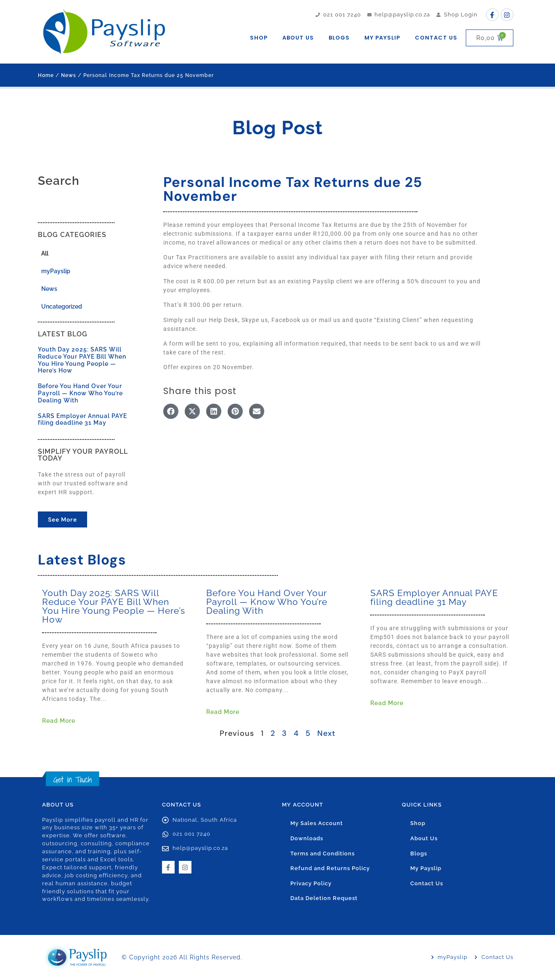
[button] (170, 411)
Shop (259, 38)
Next (326, 733)
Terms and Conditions (322, 854)
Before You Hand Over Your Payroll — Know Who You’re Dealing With (80, 393)
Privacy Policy (311, 884)
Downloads (306, 839)
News (68, 75)
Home (46, 75)
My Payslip (382, 38)
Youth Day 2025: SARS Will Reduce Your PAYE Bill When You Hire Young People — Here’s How (82, 360)
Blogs (339, 38)
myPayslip (55, 271)
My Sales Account (316, 823)
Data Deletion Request (324, 899)
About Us (298, 38)
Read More (58, 720)
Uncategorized (61, 306)
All (44, 253)
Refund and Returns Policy (330, 869)
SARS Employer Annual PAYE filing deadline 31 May (82, 419)
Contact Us (436, 38)
